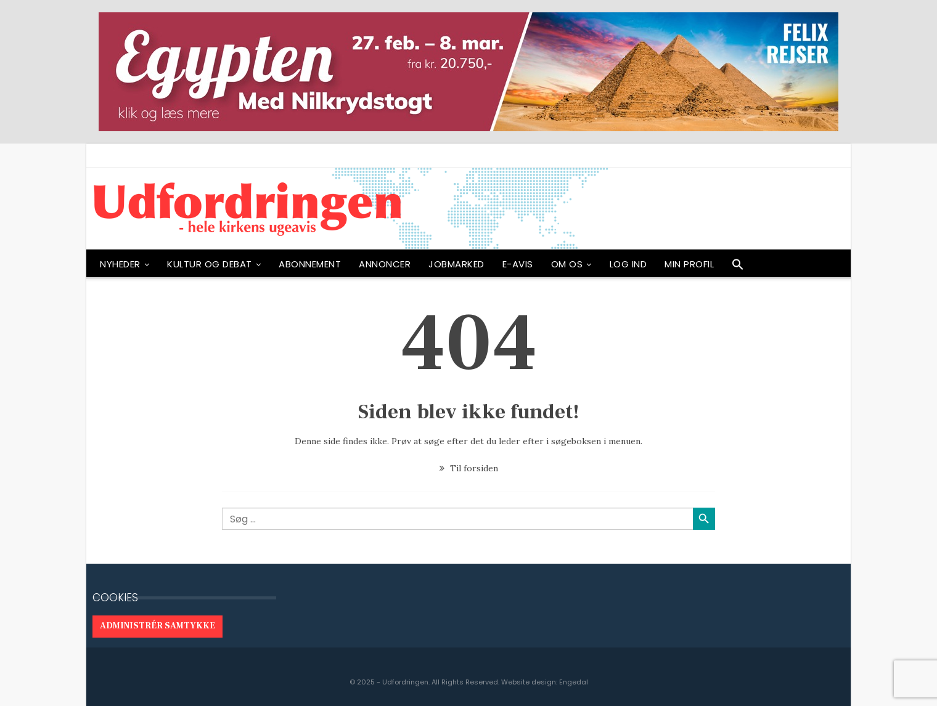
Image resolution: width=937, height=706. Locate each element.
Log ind (628, 264)
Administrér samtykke (157, 625)
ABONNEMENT (310, 264)
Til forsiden (469, 468)
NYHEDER (120, 264)
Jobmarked (456, 264)
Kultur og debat (209, 264)
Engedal (573, 682)
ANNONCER (385, 264)
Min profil (689, 264)
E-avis (517, 264)
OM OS (567, 264)
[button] (737, 267)
